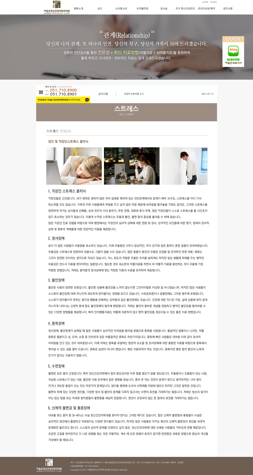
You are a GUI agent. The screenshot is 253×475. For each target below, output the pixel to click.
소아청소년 (121, 8)
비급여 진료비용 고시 (134, 94)
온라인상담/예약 (206, 8)
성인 (99, 8)
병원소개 (78, 8)
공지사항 (228, 8)
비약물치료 (142, 8)
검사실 (163, 8)
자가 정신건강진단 (185, 8)
